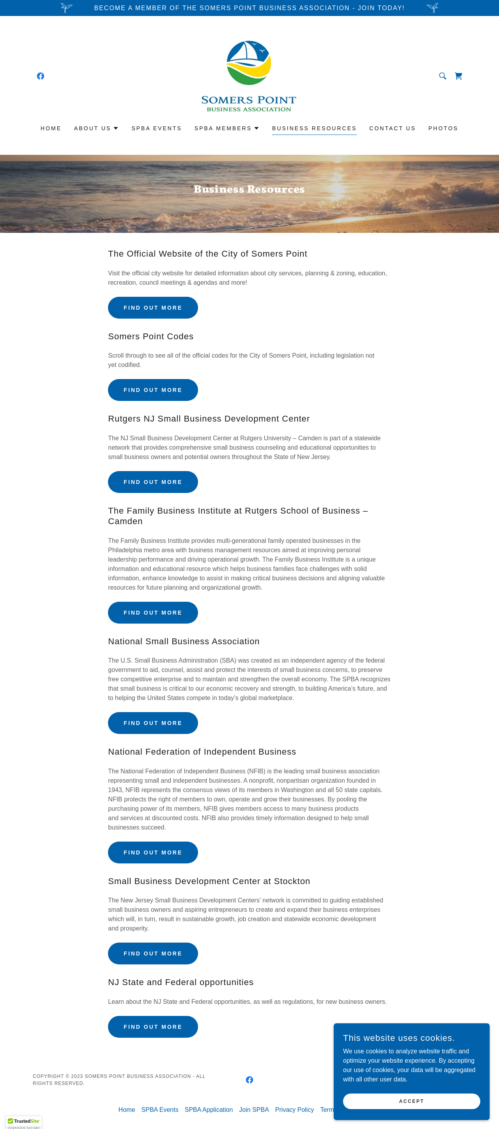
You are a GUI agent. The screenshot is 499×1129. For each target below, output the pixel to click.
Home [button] (127, 1109)
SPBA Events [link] (156, 128)
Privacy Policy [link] (294, 1109)
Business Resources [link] (314, 128)
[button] (96, 128)
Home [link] (51, 128)
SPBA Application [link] (209, 1109)
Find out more (153, 308)
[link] (40, 76)
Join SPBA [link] (254, 1109)
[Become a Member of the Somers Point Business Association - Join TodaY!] (249, 8)
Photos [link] (443, 128)
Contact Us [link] (392, 128)
